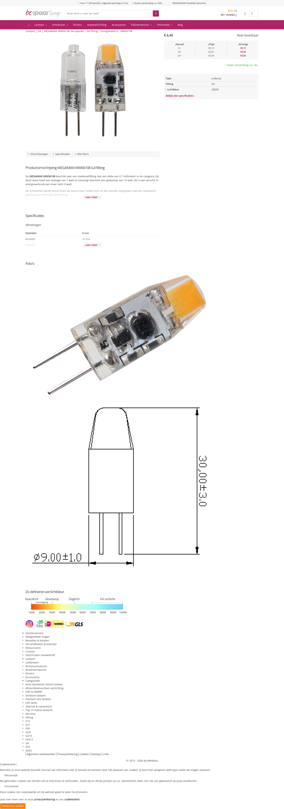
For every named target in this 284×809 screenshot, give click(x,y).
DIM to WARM (34, 691)
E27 (28, 724)
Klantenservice (141, 24)
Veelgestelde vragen (38, 636)
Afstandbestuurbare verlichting (44, 688)
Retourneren (33, 648)
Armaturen (60, 24)
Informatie (164, 24)
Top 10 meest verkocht (39, 710)
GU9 (28, 732)
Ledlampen (32, 662)
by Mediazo (151, 760)
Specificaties (61, 154)
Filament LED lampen (38, 699)
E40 (28, 728)
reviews (229, 15)
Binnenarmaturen (36, 666)
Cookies (84, 754)
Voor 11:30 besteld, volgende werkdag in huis (104, 3)
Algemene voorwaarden (41, 754)
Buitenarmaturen (36, 669)
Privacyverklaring (67, 754)
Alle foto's (82, 154)
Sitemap (96, 754)
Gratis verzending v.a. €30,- (148, 3)
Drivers (77, 24)
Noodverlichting (96, 24)
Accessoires (119, 24)
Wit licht (30, 714)
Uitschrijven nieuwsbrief (40, 655)
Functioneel (11, 786)
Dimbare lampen (36, 695)
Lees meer (92, 197)
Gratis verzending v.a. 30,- (242, 65)
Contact (30, 651)
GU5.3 (29, 739)
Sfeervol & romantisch (39, 706)
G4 (27, 743)
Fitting (29, 717)
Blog (180, 24)
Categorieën (33, 680)
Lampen (41, 24)
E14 (28, 721)
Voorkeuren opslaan (13, 806)
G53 (28, 746)
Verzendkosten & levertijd (41, 644)
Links (106, 754)
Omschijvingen (38, 154)
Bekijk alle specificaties (180, 95)
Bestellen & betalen (37, 640)
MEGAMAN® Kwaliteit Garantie (189, 3)
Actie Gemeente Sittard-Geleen (44, 684)
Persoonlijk (11, 775)
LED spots (31, 702)
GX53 (29, 750)
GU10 (29, 735)
